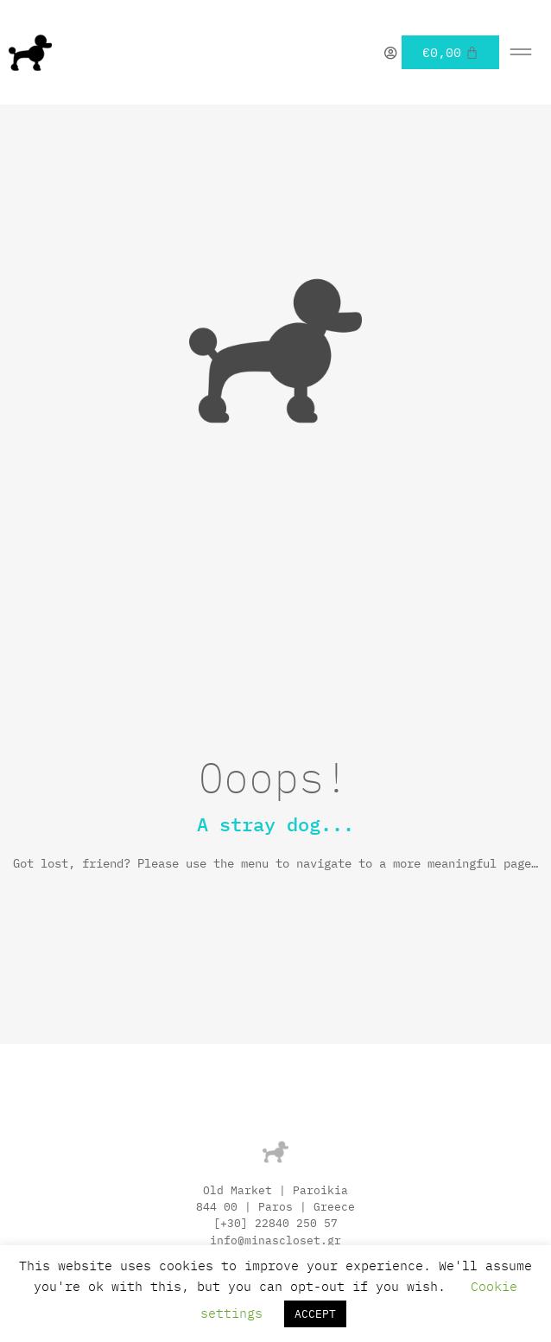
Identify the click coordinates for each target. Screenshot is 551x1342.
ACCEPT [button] (315, 1314)
